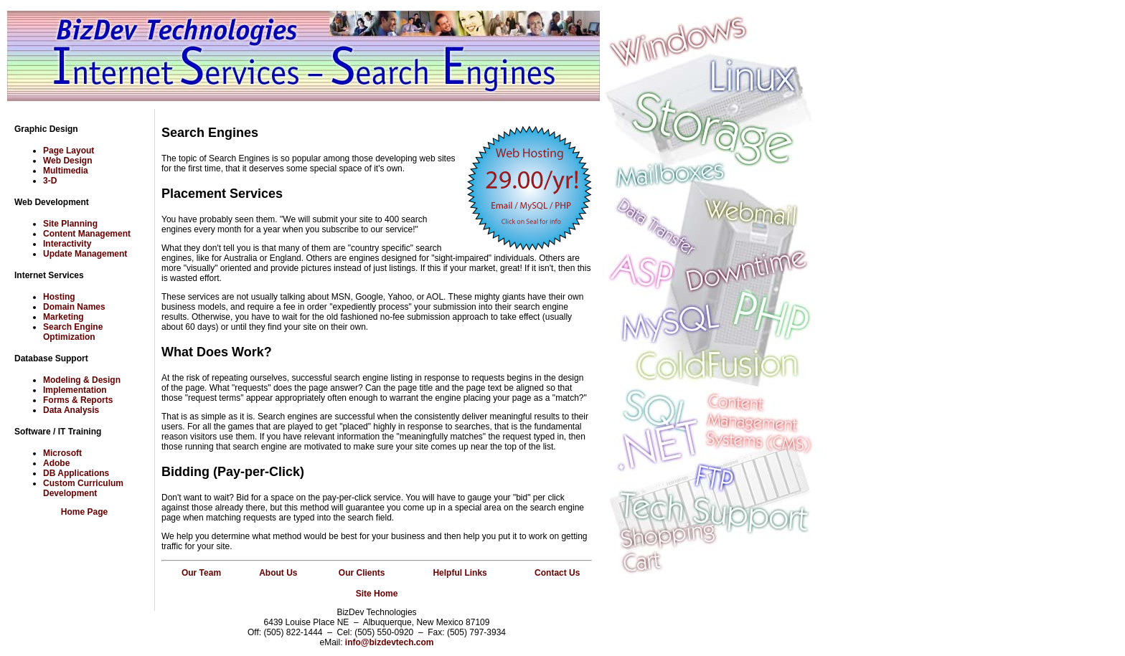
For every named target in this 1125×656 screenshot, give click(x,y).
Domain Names (74, 307)
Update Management (85, 254)
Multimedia (65, 171)
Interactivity (67, 244)
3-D (50, 181)
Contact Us (557, 573)
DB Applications (76, 473)
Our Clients (362, 573)
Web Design (67, 161)
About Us (278, 573)
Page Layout (68, 151)
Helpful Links (459, 573)
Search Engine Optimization (73, 332)
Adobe (56, 463)
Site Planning (70, 224)
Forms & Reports (78, 400)
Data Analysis (71, 410)
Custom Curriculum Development (83, 488)
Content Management (87, 234)
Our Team (201, 573)
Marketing (63, 317)
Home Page (84, 512)
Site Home (377, 594)
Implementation (75, 390)
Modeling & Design (82, 380)
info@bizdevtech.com (389, 642)
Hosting (59, 297)
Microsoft (62, 453)
